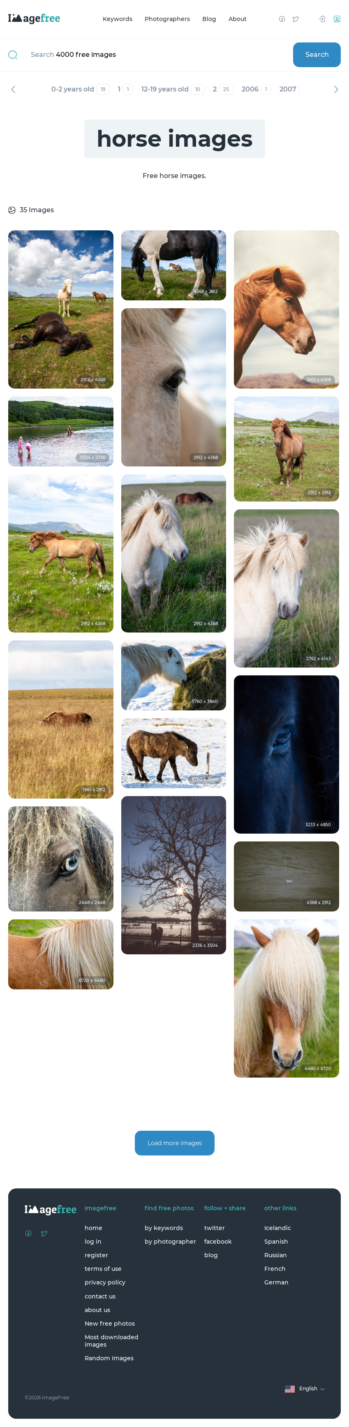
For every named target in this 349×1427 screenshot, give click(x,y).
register (96, 1255)
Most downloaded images (112, 1340)
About (238, 19)
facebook (218, 1241)
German (276, 1282)
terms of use (103, 1268)
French (275, 1268)
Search (317, 55)
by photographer (170, 1241)
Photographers (167, 19)
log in (93, 1241)
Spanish (276, 1241)
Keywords (117, 19)
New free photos (110, 1323)
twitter (214, 1228)
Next (336, 89)
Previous (13, 89)
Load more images (175, 1143)
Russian (275, 1255)
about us (97, 1310)
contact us (100, 1296)
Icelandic (277, 1228)
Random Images (109, 1358)
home (93, 1228)
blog (211, 1255)
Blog (209, 19)
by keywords (164, 1228)
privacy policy (105, 1282)
